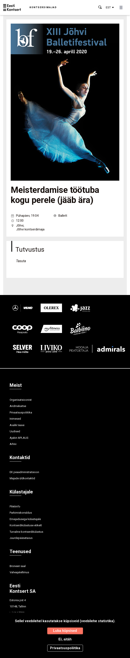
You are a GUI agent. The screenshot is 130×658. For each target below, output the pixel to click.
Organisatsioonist (21, 399)
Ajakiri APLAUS (19, 437)
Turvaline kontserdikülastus (26, 531)
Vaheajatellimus (19, 572)
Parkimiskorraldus (21, 512)
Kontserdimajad (43, 7)
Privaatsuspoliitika (21, 412)
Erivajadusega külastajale (25, 519)
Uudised (15, 431)
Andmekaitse (18, 406)
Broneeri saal (18, 566)
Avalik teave (17, 425)
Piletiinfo (15, 506)
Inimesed (15, 418)
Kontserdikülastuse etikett (26, 525)
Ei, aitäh (64, 639)
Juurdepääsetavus (21, 538)
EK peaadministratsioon (24, 472)
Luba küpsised (65, 630)
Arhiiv (13, 444)
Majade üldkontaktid (22, 478)
